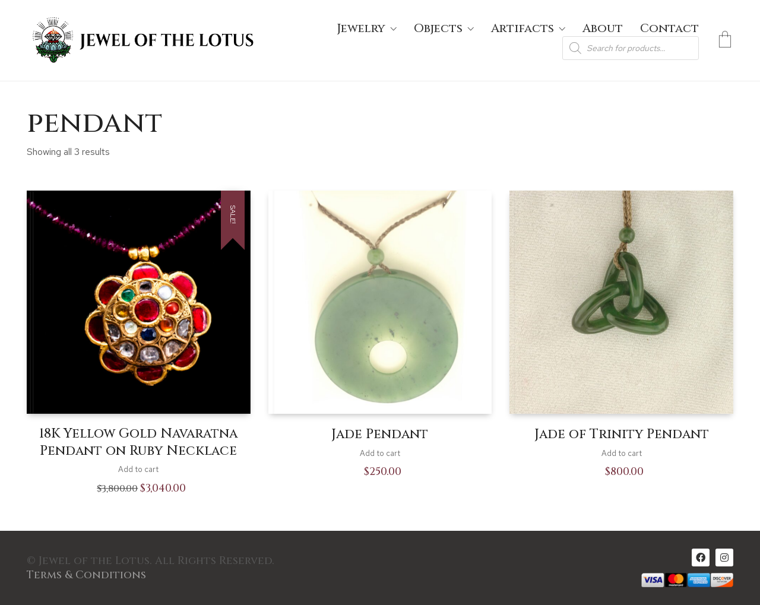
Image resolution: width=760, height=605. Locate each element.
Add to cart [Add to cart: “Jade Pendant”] (380, 453)
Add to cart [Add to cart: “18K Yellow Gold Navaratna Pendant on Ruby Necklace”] (138, 469)
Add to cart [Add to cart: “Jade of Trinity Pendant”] (621, 453)
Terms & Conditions (86, 575)
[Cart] (725, 40)
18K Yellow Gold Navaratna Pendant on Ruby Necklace (138, 443)
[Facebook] (701, 557)
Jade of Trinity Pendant (621, 434)
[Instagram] (724, 557)
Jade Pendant (379, 434)
